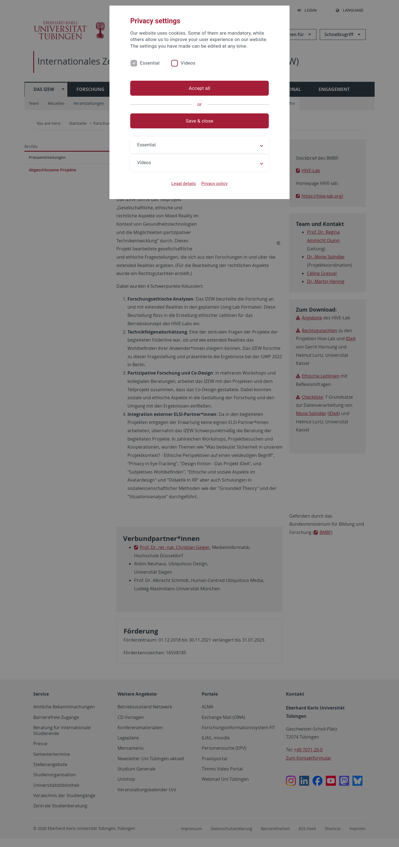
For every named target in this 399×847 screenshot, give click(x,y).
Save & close (199, 121)
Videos (188, 63)
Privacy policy (214, 183)
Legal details (184, 183)
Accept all (199, 88)
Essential (150, 63)
